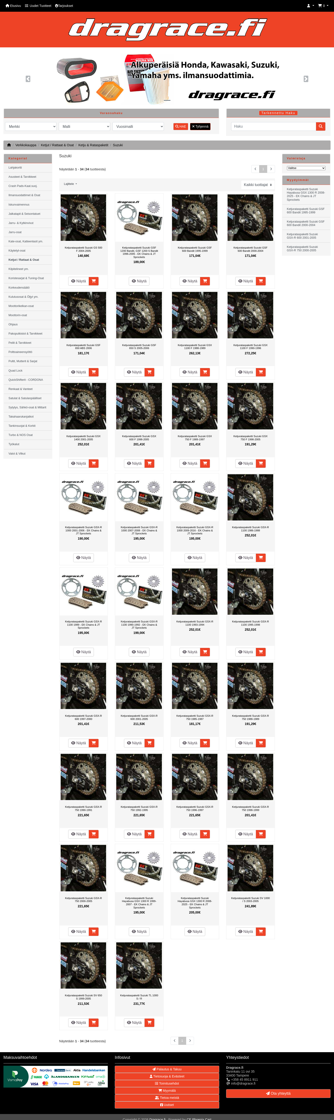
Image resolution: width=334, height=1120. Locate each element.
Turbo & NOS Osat (20, 435)
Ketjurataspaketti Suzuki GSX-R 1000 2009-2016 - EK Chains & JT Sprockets (194, 530)
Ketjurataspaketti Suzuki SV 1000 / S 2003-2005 (250, 900)
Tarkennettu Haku (278, 113)
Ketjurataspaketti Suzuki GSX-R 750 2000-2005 (83, 900)
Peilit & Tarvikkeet (19, 342)
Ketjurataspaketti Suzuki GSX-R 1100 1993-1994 (194, 623)
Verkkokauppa (25, 145)
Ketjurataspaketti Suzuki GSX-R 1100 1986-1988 (250, 529)
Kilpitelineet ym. (18, 269)
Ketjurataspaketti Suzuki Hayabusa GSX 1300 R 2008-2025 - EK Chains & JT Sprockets (195, 903)
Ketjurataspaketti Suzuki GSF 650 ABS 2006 (84, 347)
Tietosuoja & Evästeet (167, 1076)
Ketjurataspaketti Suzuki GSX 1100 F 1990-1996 (250, 347)
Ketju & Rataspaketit (93, 145)
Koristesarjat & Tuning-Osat (26, 278)
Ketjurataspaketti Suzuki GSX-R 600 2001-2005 (139, 717)
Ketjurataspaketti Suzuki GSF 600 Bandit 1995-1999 (195, 249)
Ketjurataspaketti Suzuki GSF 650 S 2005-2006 (139, 347)
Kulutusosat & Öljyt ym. (23, 296)
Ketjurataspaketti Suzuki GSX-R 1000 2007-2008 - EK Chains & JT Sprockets (139, 530)
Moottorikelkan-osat (21, 306)
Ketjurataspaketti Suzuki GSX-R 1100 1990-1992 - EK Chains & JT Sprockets (139, 624)
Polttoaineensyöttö (20, 352)
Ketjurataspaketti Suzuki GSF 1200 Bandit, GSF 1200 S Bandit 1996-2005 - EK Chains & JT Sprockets (139, 252)
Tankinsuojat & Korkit (22, 425)
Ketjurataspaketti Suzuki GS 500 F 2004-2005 (83, 249)
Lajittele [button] (69, 184)
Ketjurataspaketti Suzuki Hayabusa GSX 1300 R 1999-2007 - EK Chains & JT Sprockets (139, 903)
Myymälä (167, 1090)
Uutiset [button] (167, 1105)
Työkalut (13, 444)
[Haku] (273, 126)
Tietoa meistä (167, 1098)
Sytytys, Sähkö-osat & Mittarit (27, 407)
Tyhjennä (200, 126)
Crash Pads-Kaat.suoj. (22, 186)
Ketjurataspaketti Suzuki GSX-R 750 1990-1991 (83, 808)
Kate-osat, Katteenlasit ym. (25, 241)
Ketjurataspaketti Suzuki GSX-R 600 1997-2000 (83, 717)
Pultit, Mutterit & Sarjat (22, 361)
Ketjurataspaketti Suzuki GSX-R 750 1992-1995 (139, 808)
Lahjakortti (15, 167)
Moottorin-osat (17, 315)
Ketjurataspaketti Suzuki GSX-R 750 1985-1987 (194, 717)
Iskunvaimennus (18, 204)
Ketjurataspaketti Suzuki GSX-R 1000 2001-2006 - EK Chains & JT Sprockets (83, 530)
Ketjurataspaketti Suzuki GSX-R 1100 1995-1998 (250, 623)
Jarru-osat (15, 232)
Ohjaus (13, 324)
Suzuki (118, 145)
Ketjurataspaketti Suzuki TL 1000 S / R (139, 997)
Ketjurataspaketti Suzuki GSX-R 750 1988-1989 (250, 717)
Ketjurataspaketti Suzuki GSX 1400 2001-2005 (83, 438)
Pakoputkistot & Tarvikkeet (25, 333)
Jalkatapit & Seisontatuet (24, 213)
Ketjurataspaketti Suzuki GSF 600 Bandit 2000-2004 (250, 249)
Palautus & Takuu (167, 1069)
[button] (310, 6)
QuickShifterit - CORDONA (25, 379)
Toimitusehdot (167, 1083)
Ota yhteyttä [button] (278, 1093)
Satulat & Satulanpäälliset (25, 398)
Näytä (78, 281)
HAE (180, 126)
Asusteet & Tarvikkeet (22, 176)
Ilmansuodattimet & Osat (24, 195)
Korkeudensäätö (19, 287)
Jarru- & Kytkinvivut (20, 223)
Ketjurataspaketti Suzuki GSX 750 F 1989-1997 (195, 438)
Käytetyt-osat (16, 250)
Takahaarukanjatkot (21, 416)
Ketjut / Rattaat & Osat (57, 145)
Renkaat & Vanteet (20, 389)
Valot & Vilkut (16, 453)
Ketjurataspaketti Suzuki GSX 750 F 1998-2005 (250, 438)
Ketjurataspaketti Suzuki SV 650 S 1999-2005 (83, 997)
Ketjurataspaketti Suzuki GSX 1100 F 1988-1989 (195, 347)
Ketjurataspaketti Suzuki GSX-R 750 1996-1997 (194, 808)
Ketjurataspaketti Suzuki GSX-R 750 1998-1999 (250, 808)
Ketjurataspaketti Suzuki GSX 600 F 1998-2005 (139, 438)
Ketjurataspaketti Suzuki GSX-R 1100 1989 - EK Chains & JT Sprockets (83, 624)
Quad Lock (15, 370)
